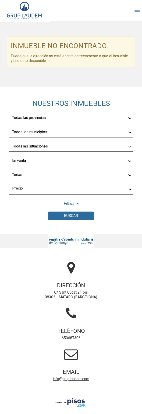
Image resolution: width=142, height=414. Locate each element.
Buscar (71, 215)
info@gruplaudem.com (71, 379)
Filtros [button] (71, 203)
